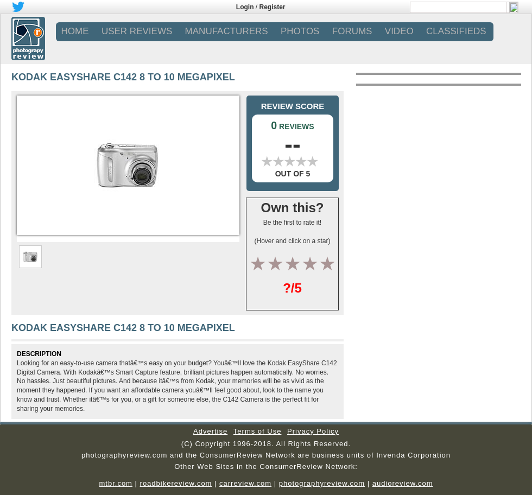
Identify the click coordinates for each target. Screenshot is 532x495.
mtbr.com (115, 483)
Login (245, 7)
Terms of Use (257, 431)
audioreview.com (402, 483)
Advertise (210, 431)
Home (75, 31)
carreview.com (245, 483)
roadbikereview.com (176, 483)
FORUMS (352, 31)
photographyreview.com (322, 483)
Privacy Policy (313, 431)
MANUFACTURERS (226, 31)
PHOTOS (300, 31)
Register (272, 7)
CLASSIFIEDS (456, 31)
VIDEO (399, 31)
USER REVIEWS (137, 31)
